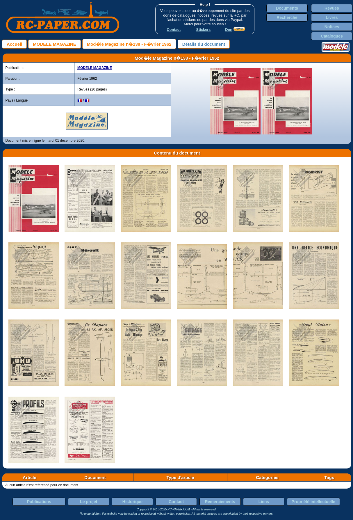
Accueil (14, 44)
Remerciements (220, 501)
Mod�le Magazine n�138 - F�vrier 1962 (129, 44)
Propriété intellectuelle (313, 501)
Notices (332, 26)
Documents (287, 8)
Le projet (88, 501)
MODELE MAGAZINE (54, 44)
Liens (263, 501)
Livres (332, 17)
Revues (332, 8)
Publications (39, 501)
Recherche (287, 17)
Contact (176, 501)
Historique (132, 501)
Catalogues (332, 36)
